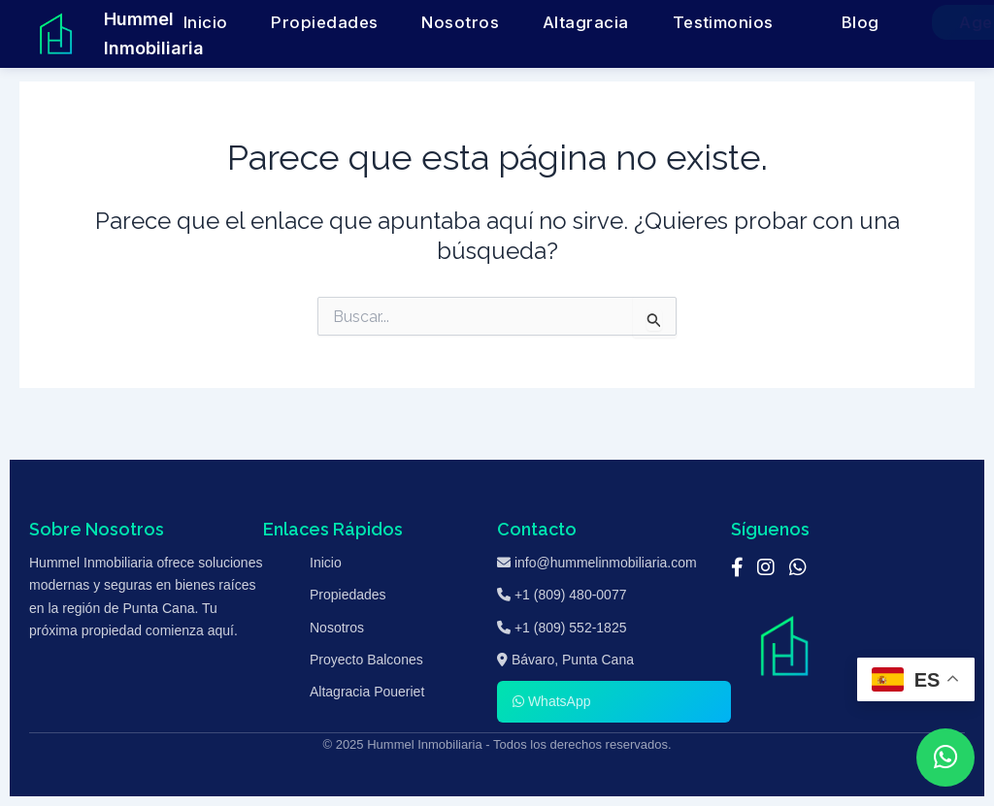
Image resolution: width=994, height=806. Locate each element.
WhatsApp (551, 701)
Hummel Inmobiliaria (154, 33)
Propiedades (400, 23)
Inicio (317, 23)
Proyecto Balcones (366, 659)
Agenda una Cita (894, 23)
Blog (775, 23)
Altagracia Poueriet (367, 691)
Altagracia (580, 23)
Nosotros (495, 23)
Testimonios (674, 23)
